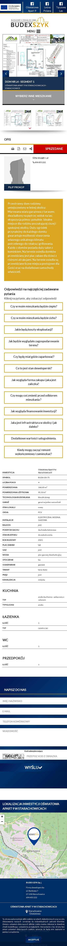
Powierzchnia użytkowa (15, 492)
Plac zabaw (8, 545)
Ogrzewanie (8, 565)
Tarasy (5, 569)
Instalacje (7, 520)
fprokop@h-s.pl (40, 158)
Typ (4, 600)
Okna (5, 512)
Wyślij (33, 767)
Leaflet (40, 877)
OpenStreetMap (52, 877)
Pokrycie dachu (10, 530)
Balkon (6, 525)
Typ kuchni (8, 605)
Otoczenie (7, 560)
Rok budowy (9, 540)
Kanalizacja (8, 580)
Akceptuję (33, 939)
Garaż (5, 502)
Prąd (4, 575)
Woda (5, 555)
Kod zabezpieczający (33, 751)
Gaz (4, 550)
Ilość (5, 623)
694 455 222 (39, 162)
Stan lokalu (8, 507)
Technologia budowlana (16, 497)
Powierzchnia (9, 487)
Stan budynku (9, 535)
